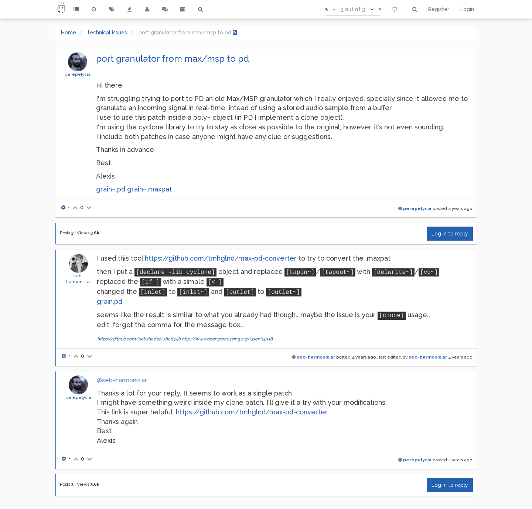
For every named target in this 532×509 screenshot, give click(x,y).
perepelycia (78, 74)
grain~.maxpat (149, 189)
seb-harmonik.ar (316, 357)
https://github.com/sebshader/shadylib (139, 339)
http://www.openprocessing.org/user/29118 (227, 339)
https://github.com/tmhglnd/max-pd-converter (221, 258)
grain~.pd (110, 189)
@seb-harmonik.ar (122, 380)
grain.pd (109, 301)
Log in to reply (450, 234)
